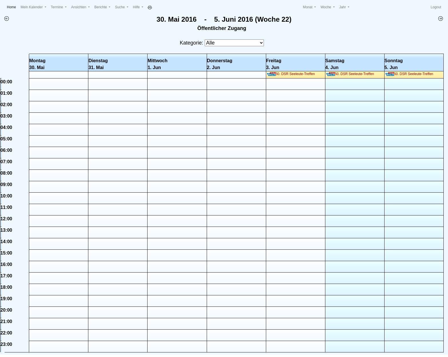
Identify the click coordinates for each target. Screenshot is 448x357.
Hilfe (137, 7)
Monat (308, 7)
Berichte (101, 7)
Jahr (343, 7)
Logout (436, 7)
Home (12, 6)
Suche (120, 7)
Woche (326, 7)
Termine (57, 7)
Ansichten (79, 7)
